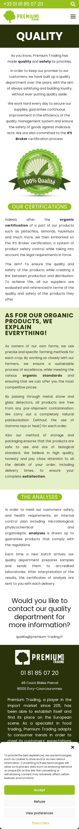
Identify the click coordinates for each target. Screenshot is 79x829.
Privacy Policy (40, 823)
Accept (39, 790)
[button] (73, 747)
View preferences (39, 813)
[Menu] (73, 16)
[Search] (73, 4)
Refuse (39, 801)
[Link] (21, 16)
